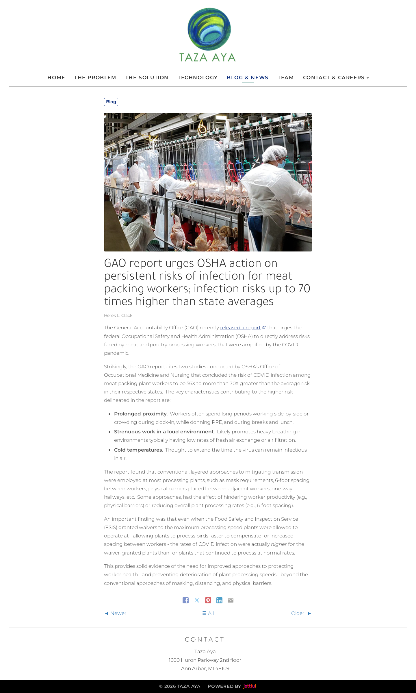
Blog (111, 101)
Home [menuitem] (56, 77)
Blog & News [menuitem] (248, 77)
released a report (243, 327)
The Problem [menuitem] (95, 77)
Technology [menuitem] (198, 77)
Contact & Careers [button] (336, 77)
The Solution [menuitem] (147, 77)
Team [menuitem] (286, 77)
